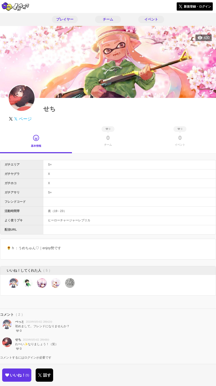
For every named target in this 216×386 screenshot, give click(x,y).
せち (18, 339)
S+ (50, 164)
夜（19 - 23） (57, 211)
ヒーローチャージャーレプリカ (69, 220)
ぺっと (19, 321)
